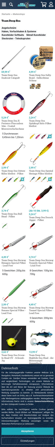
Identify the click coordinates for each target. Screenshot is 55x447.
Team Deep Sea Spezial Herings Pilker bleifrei (41, 172)
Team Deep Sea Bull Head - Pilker (11, 215)
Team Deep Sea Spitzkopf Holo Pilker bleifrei (40, 123)
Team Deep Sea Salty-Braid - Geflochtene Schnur (40, 78)
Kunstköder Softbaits (13, 35)
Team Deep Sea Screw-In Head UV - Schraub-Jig (13, 358)
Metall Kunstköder (36, 35)
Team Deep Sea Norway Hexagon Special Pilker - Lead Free (13, 263)
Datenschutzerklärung (44, 401)
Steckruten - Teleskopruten (16, 38)
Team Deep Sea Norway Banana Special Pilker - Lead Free (13, 310)
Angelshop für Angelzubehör (27, 5)
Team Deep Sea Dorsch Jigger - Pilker (41, 219)
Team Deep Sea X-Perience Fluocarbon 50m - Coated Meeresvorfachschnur (12, 124)
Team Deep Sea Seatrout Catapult (10, 76)
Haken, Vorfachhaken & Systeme (19, 31)
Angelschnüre (9, 28)
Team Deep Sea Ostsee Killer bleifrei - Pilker (13, 172)
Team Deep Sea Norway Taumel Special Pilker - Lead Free (41, 310)
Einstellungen (28, 440)
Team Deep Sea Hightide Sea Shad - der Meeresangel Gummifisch (41, 359)
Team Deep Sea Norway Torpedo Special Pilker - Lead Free (41, 263)
